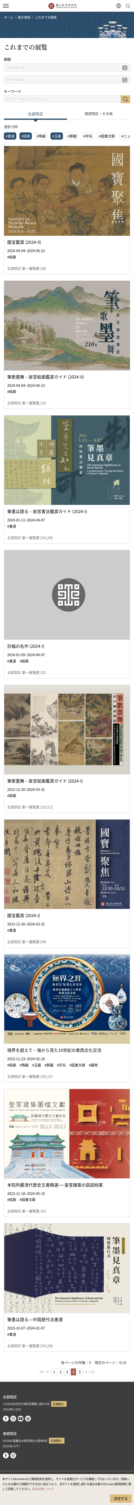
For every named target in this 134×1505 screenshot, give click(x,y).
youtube (20, 1419)
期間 (7, 59)
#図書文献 (107, 135)
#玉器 (56, 135)
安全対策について (43, 1489)
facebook (6, 1419)
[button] (119, 6)
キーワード (12, 91)
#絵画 (25, 135)
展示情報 (24, 17)
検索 (125, 99)
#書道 (10, 135)
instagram (13, 1419)
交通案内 (58, 1404)
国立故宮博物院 (62, 6)
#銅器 (72, 135)
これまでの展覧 (46, 17)
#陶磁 (41, 135)
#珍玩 (87, 135)
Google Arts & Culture (28, 1419)
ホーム (8, 17)
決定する (121, 1498)
